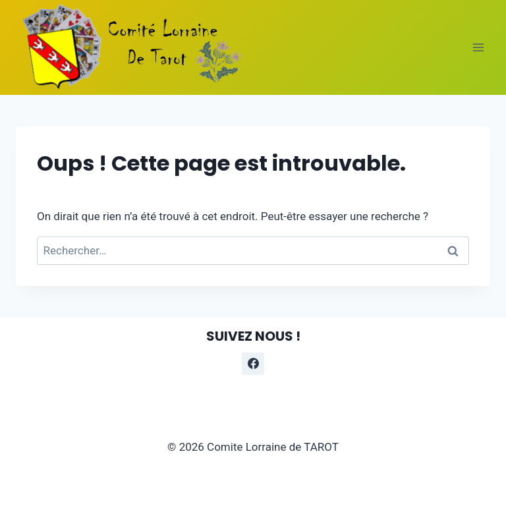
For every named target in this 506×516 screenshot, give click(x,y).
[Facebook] (253, 364)
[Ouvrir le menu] (478, 47)
